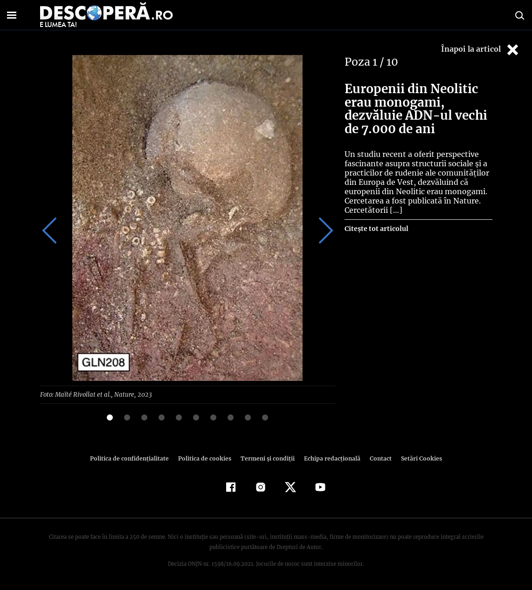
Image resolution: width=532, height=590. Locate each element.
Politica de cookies (206, 457)
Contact (377, 457)
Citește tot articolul (376, 228)
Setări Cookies (416, 457)
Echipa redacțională (329, 457)
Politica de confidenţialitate (134, 457)
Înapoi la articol (480, 49)
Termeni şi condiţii (267, 457)
